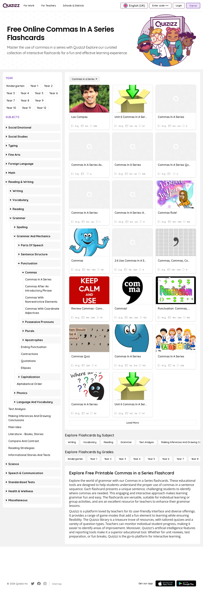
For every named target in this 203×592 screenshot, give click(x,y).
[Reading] (108, 442)
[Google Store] (186, 583)
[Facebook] (39, 583)
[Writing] (72, 442)
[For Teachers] (49, 5)
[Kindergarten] (75, 459)
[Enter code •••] (160, 5)
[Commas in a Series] (84, 79)
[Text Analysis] (146, 442)
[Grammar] (126, 442)
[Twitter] (32, 583)
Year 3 (10, 93)
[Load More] (132, 422)
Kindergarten (15, 86)
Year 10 (11, 108)
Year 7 (10, 100)
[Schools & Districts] (73, 5)
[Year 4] (136, 459)
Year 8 (25, 100)
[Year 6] (165, 459)
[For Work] (29, 5)
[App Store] (165, 583)
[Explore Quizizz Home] (11, 5)
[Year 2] (107, 459)
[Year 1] (93, 459)
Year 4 (25, 93)
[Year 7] (180, 459)
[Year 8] (194, 459)
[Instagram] (45, 583)
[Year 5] (151, 459)
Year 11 (26, 108)
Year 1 (34, 86)
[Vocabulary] (89, 442)
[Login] (179, 5)
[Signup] (193, 5)
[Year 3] (122, 459)
